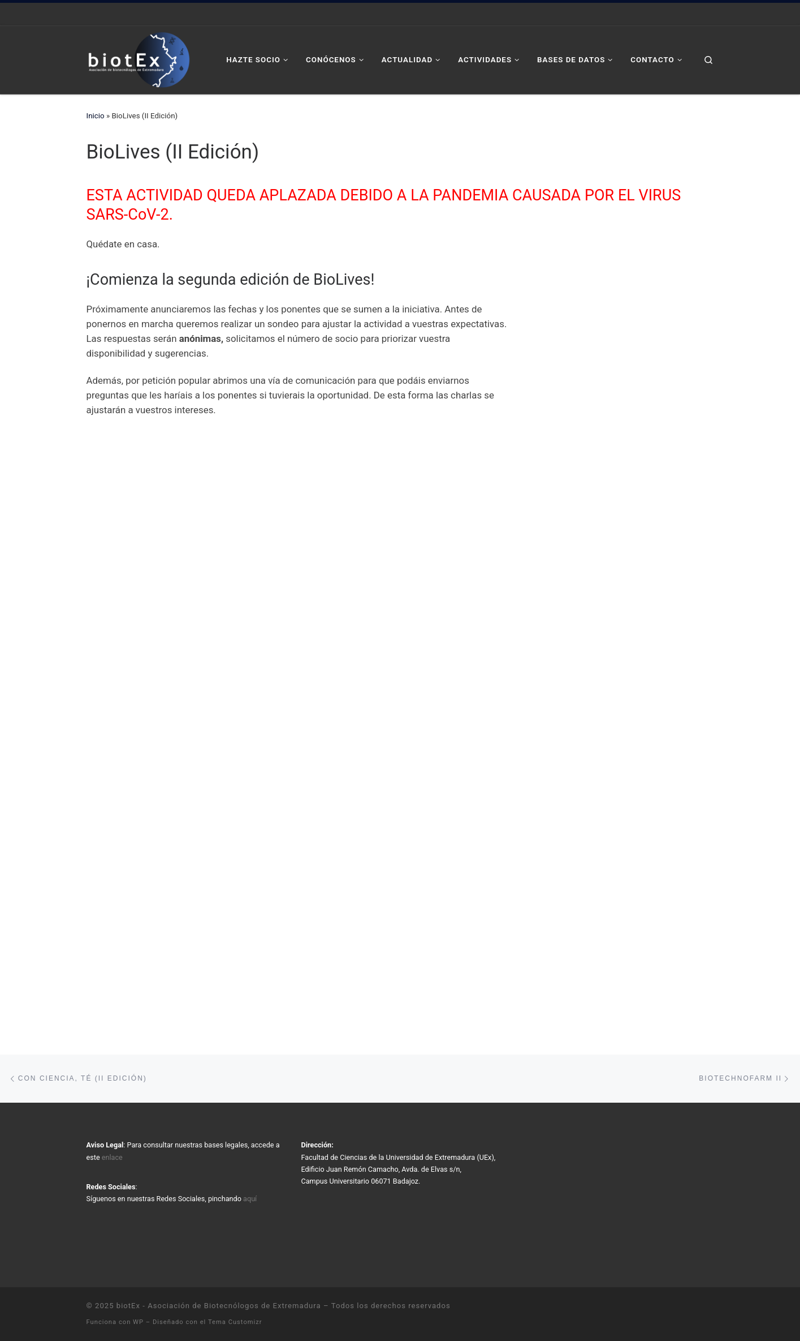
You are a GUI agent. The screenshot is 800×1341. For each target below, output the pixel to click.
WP (138, 1322)
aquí (250, 1198)
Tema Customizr (235, 1322)
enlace (112, 1157)
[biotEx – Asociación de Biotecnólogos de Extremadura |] (139, 59)
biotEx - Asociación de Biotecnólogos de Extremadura (218, 1305)
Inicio (96, 116)
